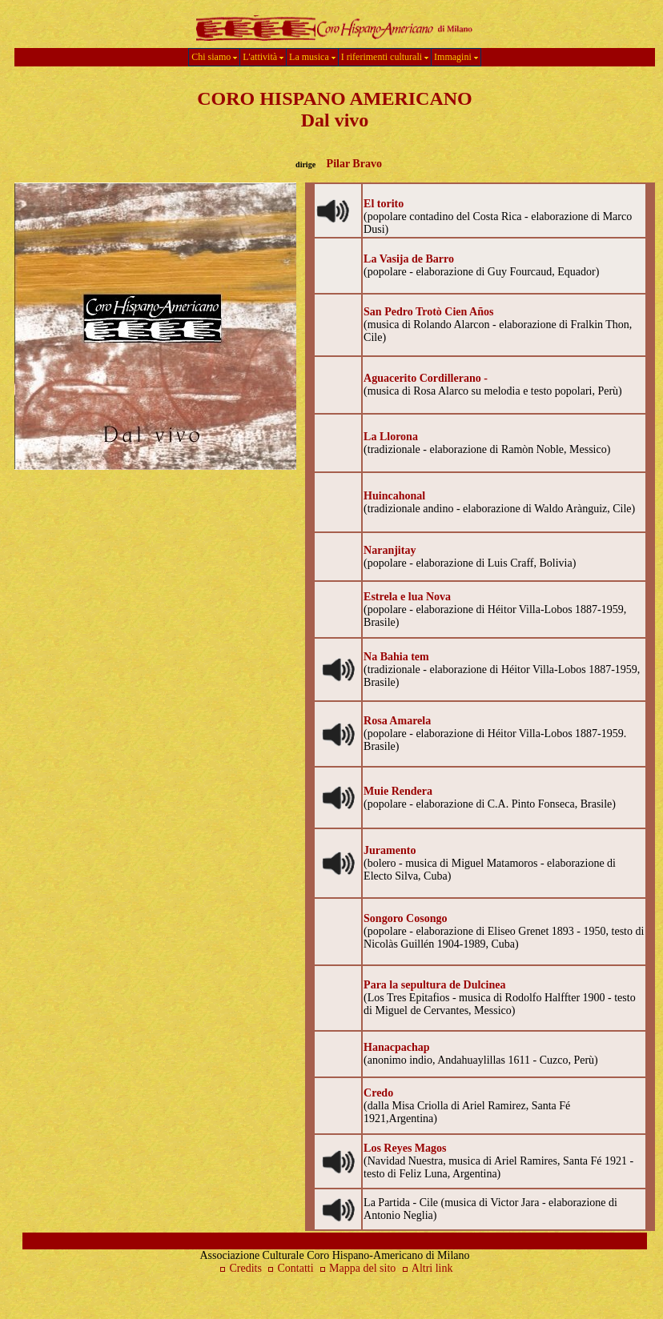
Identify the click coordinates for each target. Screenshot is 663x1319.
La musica (312, 56)
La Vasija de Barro (409, 259)
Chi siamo (214, 56)
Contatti (288, 1268)
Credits (238, 1268)
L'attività (263, 56)
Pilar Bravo (354, 164)
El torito (384, 204)
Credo (378, 1093)
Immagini (456, 56)
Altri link (432, 1268)
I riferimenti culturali (384, 56)
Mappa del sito (357, 1268)
